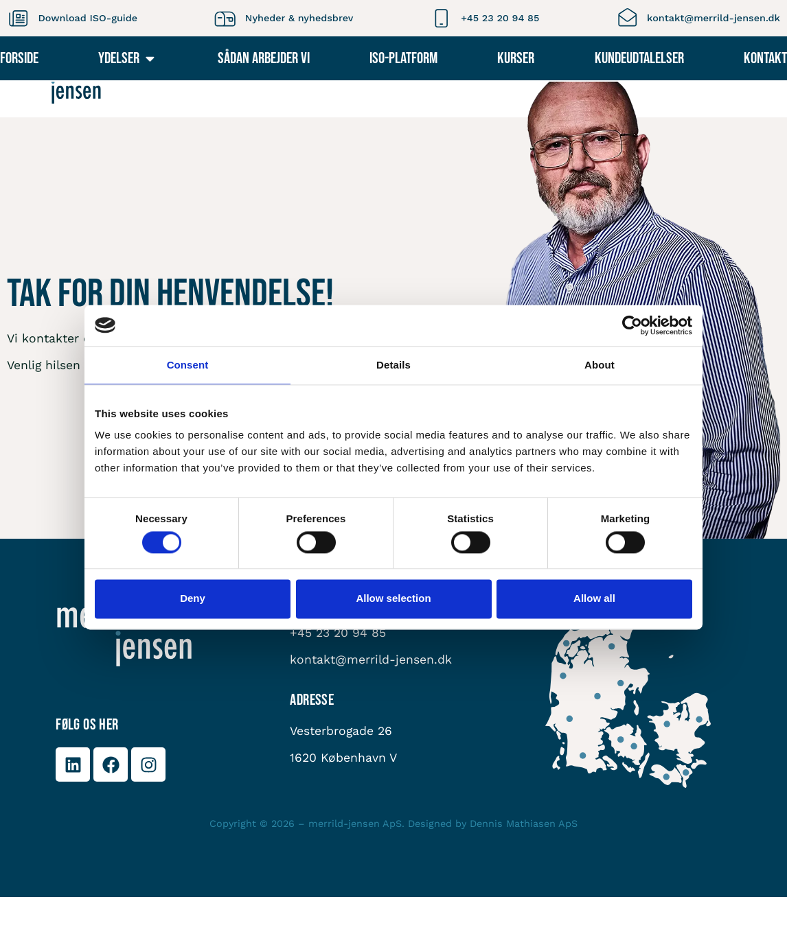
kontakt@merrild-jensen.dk (713, 17)
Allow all (594, 599)
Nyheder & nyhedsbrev (299, 17)
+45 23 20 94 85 (500, 17)
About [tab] (599, 365)
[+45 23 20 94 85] (441, 18)
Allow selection (393, 599)
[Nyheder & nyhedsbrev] (225, 18)
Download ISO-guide (87, 17)
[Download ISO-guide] (18, 18)
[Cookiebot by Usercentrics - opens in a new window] (632, 325)
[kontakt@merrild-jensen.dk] (627, 18)
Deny (192, 599)
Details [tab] (393, 365)
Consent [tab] (188, 365)
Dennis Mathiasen (513, 860)
